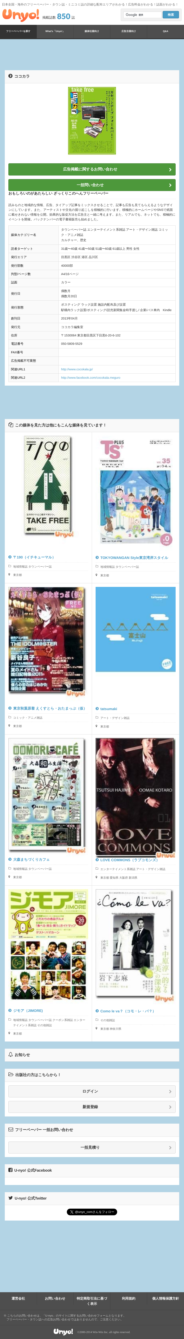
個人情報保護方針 (165, 1298)
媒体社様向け (92, 31)
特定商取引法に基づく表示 (92, 1301)
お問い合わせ (55, 1298)
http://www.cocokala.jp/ (77, 369)
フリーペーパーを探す (18, 31)
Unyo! (20, 15)
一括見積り (126, 1148)
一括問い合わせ (124, 185)
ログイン (127, 1091)
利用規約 (128, 1298)
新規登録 (127, 1107)
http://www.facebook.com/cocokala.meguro (90, 377)
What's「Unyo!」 (55, 31)
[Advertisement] (92, 54)
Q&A (165, 31)
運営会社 (18, 1298)
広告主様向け (128, 31)
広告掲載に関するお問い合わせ (117, 169)
